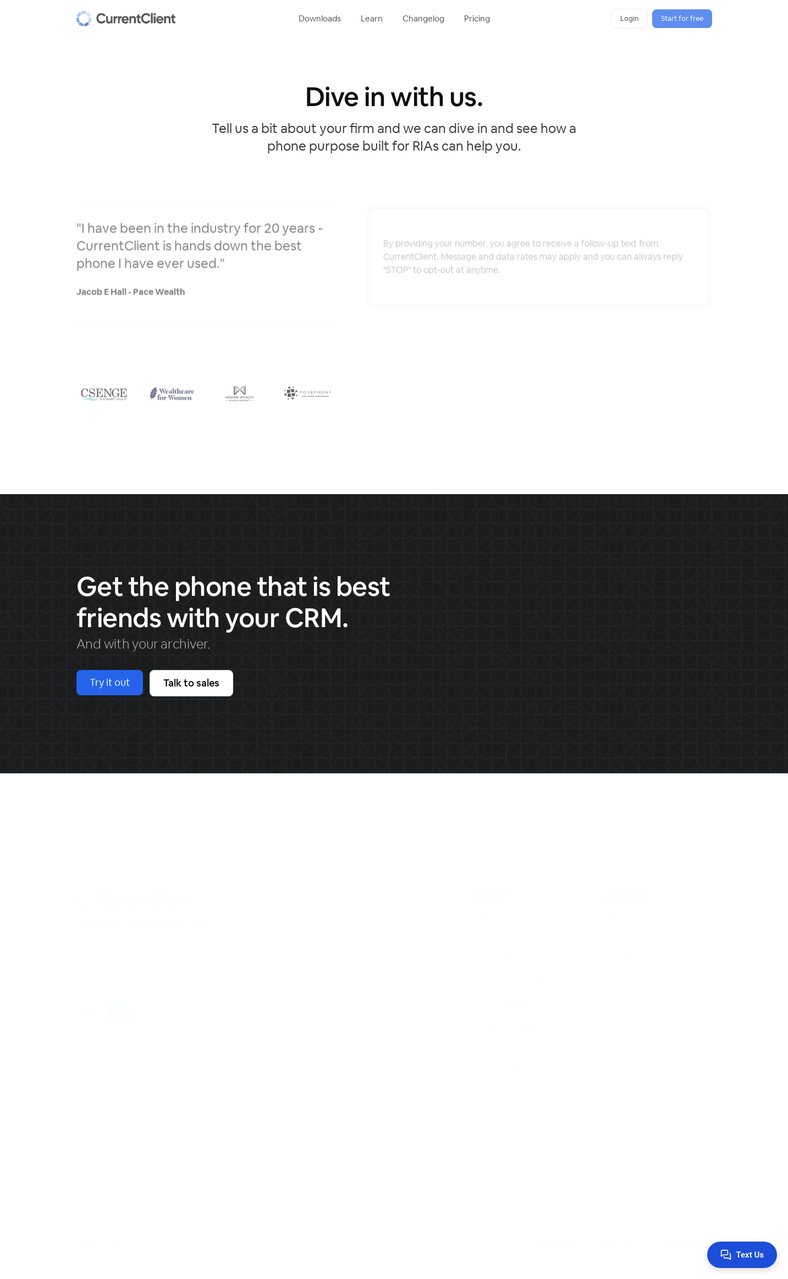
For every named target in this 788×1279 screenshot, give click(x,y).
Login (629, 18)
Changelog (423, 18)
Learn (372, 18)
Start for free (682, 18)
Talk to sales (191, 683)
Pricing (477, 18)
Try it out (110, 682)
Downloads (320, 18)
